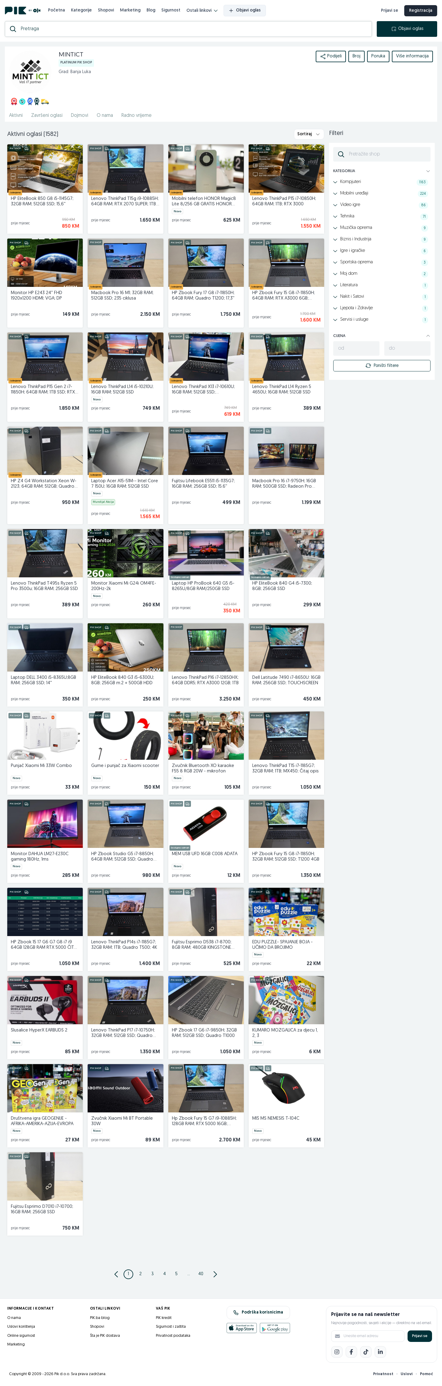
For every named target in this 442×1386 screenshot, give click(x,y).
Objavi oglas (245, 10)
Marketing (130, 10)
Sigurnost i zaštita (171, 1327)
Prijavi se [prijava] (389, 10)
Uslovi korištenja (21, 1327)
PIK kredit (164, 1318)
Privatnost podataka (173, 1336)
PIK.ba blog (100, 1318)
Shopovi (106, 10)
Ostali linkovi (202, 10)
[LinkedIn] (380, 1352)
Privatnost (383, 1374)
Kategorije (81, 10)
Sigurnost (170, 10)
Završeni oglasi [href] (47, 115)
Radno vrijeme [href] (136, 115)
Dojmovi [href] (79, 115)
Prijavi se (419, 1336)
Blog (151, 10)
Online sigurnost (21, 1336)
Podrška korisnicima (258, 1312)
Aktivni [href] (16, 115)
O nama (14, 1318)
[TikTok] (366, 1352)
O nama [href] (105, 115)
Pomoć (426, 1374)
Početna (56, 10)
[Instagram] (337, 1352)
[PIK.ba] (23, 10)
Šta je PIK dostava (105, 1336)
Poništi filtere (381, 366)
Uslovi (407, 1374)
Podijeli (331, 56)
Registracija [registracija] (420, 10)
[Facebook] (351, 1352)
